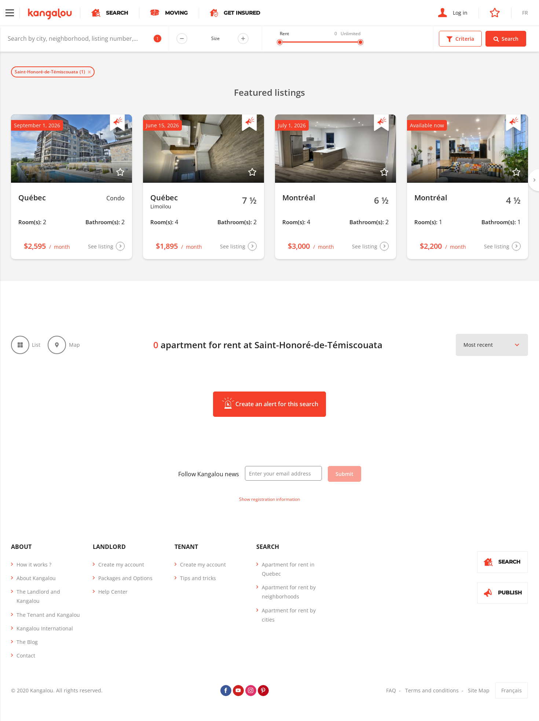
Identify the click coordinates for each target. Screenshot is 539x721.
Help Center (113, 591)
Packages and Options (125, 578)
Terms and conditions (432, 690)
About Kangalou (36, 578)
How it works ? (33, 564)
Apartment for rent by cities (289, 615)
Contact (25, 655)
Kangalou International (44, 628)
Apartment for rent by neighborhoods (289, 592)
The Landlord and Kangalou (38, 596)
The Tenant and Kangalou (48, 614)
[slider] (280, 42)
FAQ (391, 690)
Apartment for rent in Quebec (288, 569)
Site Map (478, 690)
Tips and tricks (198, 578)
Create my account (121, 564)
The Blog (27, 641)
